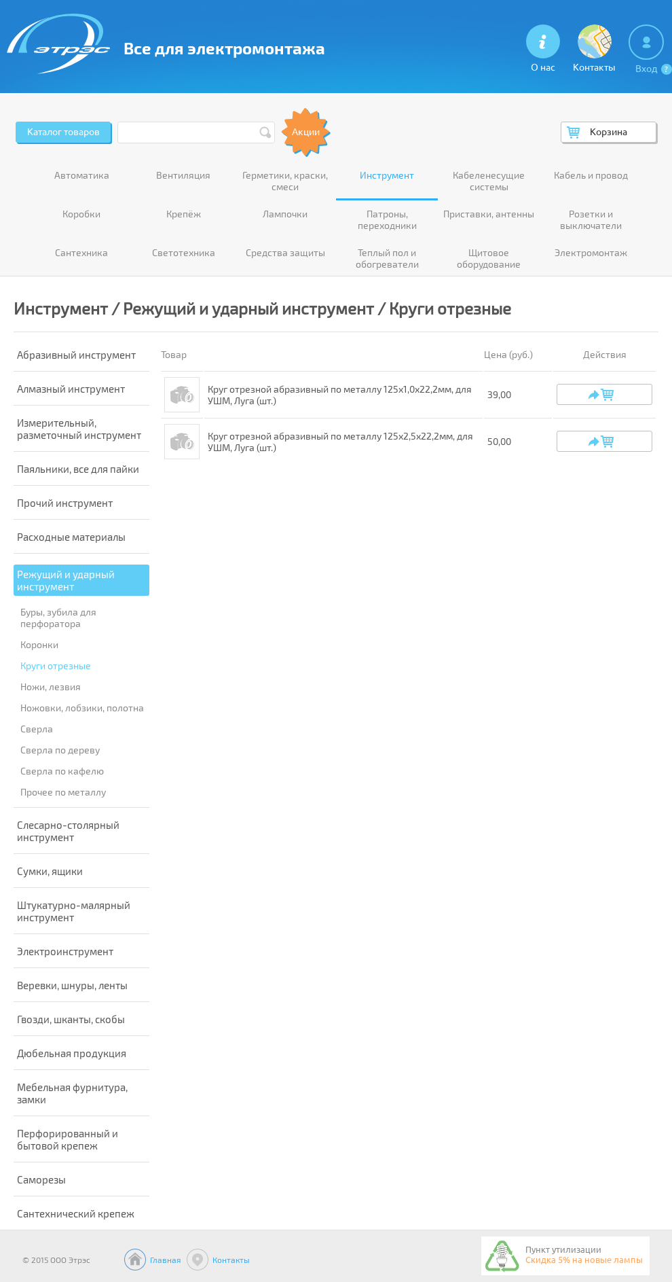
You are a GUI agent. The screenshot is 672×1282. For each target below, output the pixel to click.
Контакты (231, 1259)
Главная (165, 1259)
